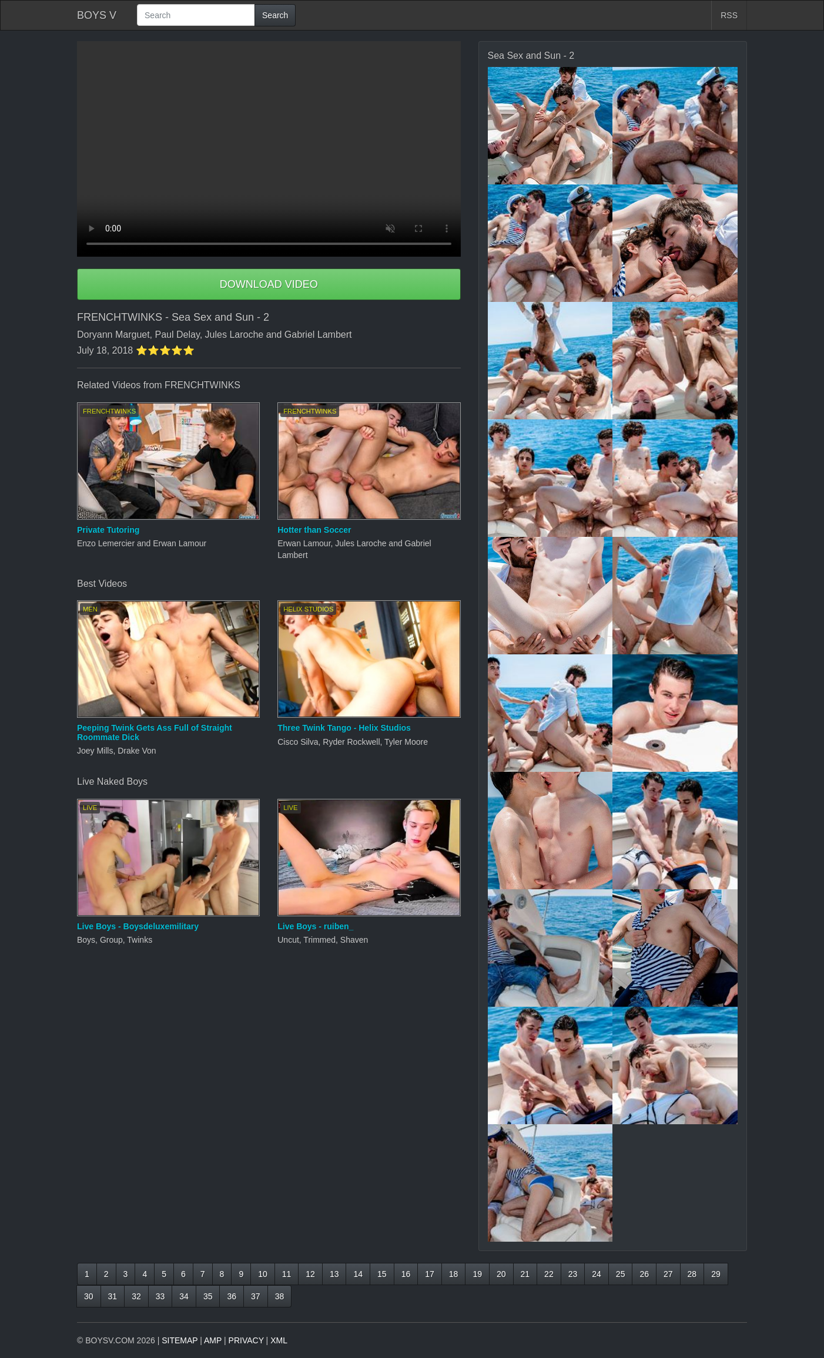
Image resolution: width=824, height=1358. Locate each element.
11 (287, 1274)
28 (692, 1274)
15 (382, 1274)
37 (255, 1296)
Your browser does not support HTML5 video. (269, 149)
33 (160, 1296)
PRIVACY (246, 1340)
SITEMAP (179, 1340)
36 (231, 1296)
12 (310, 1274)
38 (279, 1296)
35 (208, 1296)
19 (477, 1274)
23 (573, 1274)
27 (668, 1274)
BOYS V (96, 15)
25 (620, 1274)
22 (549, 1274)
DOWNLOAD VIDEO (269, 284)
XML (278, 1340)
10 (262, 1274)
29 (716, 1274)
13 (334, 1274)
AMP (213, 1340)
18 (453, 1274)
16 (406, 1274)
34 (184, 1296)
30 (88, 1296)
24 (596, 1274)
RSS (729, 15)
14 (358, 1274)
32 (136, 1296)
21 (525, 1274)
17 (429, 1274)
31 (113, 1296)
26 (644, 1274)
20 (501, 1274)
